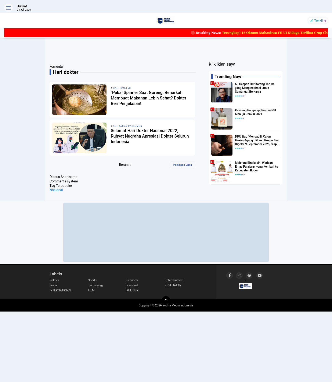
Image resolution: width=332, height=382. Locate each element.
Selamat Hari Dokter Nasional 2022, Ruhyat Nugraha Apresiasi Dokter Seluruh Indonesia (150, 136)
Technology (95, 285)
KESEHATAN (173, 285)
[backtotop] (166, 300)
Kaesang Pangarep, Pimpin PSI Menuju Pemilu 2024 (255, 112)
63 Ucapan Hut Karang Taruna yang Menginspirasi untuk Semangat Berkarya (255, 87)
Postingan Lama (182, 164)
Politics (54, 280)
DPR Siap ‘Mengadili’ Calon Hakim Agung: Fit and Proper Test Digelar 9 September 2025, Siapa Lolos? (257, 140)
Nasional (56, 190)
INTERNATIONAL (61, 290)
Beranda (122, 165)
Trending (320, 20)
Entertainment (174, 280)
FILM (91, 290)
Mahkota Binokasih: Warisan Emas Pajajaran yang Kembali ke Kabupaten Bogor (256, 166)
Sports (92, 280)
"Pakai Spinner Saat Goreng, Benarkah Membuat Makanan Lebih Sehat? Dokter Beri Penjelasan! (148, 98)
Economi (132, 280)
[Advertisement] (166, 232)
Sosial (54, 285)
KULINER (132, 290)
